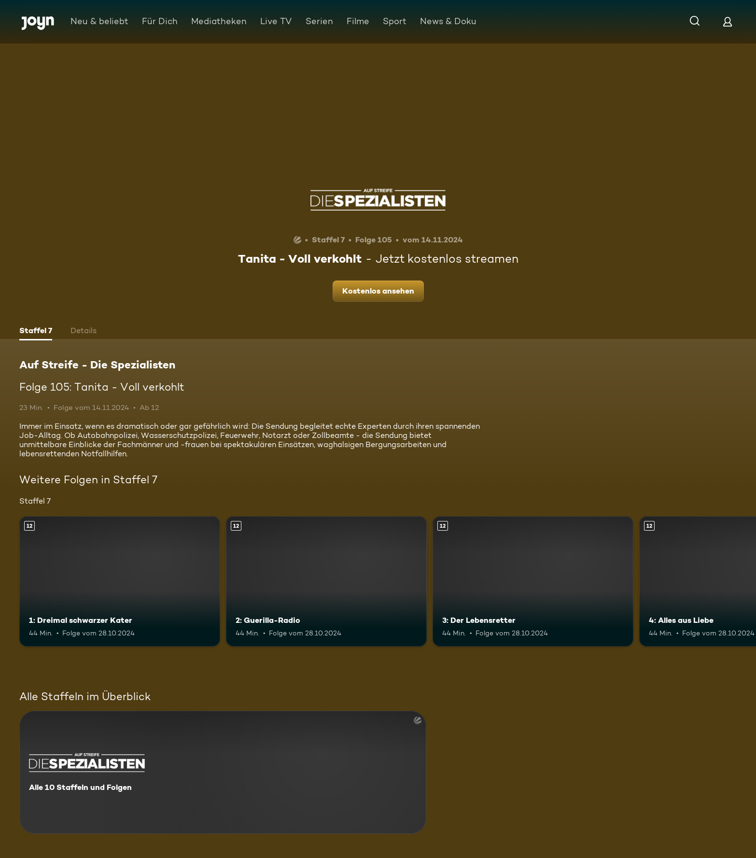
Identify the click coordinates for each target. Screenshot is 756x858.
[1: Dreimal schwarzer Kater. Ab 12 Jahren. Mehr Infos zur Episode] (119, 581)
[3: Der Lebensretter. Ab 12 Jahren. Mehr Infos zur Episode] (533, 581)
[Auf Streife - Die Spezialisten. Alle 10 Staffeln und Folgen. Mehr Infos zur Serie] (222, 772)
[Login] (727, 21)
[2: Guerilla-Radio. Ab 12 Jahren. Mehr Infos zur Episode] (326, 581)
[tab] (35, 331)
